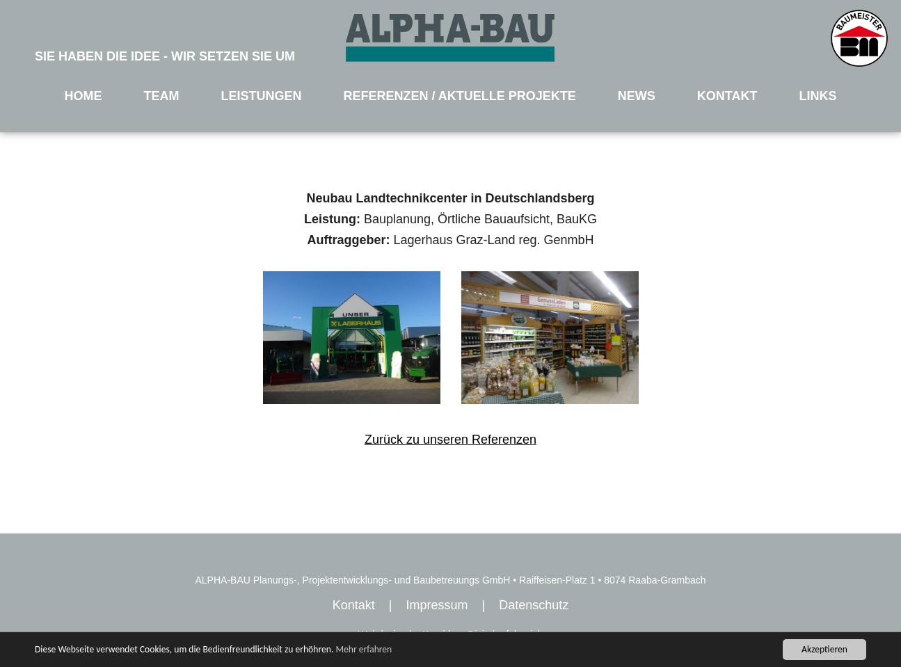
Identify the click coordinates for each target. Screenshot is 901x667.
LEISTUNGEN (261, 96)
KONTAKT (727, 96)
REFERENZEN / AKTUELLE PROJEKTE (459, 96)
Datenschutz (533, 605)
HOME (83, 96)
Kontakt (354, 605)
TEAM (161, 96)
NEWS (636, 96)
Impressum (437, 605)
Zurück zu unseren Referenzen (450, 440)
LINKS (817, 96)
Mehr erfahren (363, 649)
